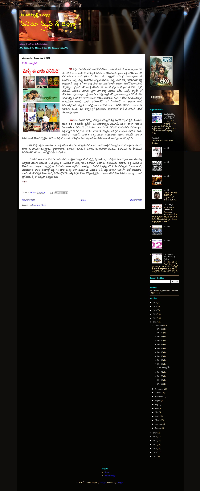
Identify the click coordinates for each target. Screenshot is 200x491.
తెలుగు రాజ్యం (109, 476)
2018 (155, 441)
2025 (155, 306)
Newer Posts (28, 200)
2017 (155, 445)
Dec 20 (160, 341)
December (159, 325)
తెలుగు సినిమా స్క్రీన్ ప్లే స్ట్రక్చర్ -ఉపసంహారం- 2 (170, 116)
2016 (155, 448)
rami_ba (103, 482)
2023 (155, 314)
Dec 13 (160, 356)
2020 (155, 433)
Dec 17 (160, 352)
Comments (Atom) (39, 205)
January (158, 428)
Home (83, 200)
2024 (155, 310)
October (158, 393)
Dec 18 (160, 348)
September (159, 397)
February (158, 424)
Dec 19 (160, 345)
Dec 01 (160, 384)
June (157, 408)
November (159, 389)
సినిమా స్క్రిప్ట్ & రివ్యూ (35, 15)
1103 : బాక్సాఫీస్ (29, 63)
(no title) (155, 138)
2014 (155, 456)
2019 (155, 437)
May (157, 412)
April (157, 416)
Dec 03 (160, 376)
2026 (155, 302)
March (158, 420)
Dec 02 (160, 380)
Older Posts (136, 200)
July (157, 404)
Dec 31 (160, 329)
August (158, 401)
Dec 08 (160, 364)
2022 (155, 318)
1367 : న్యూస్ (169, 205)
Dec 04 (160, 372)
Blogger (120, 482)
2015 (155, 452)
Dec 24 (160, 337)
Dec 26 (160, 333)
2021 (155, 322)
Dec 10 (160, 360)
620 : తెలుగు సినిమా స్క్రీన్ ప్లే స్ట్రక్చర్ (170, 257)
